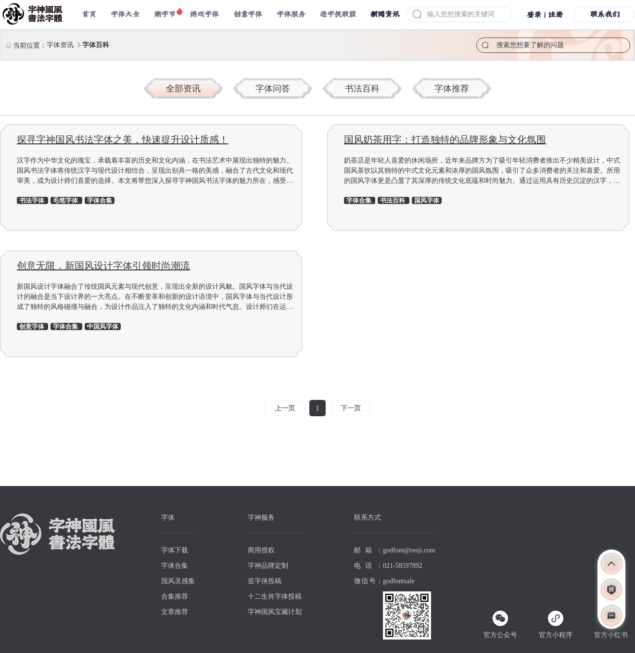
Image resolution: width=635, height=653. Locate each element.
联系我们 (604, 14)
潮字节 (165, 14)
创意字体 (247, 14)
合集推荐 (174, 596)
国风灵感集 (178, 581)
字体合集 (174, 565)
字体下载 (174, 550)
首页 (89, 14)
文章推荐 (174, 611)
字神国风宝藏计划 (275, 611)
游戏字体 (204, 14)
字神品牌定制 (268, 565)
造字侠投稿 (264, 581)
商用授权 (261, 550)
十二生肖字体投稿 (275, 596)
